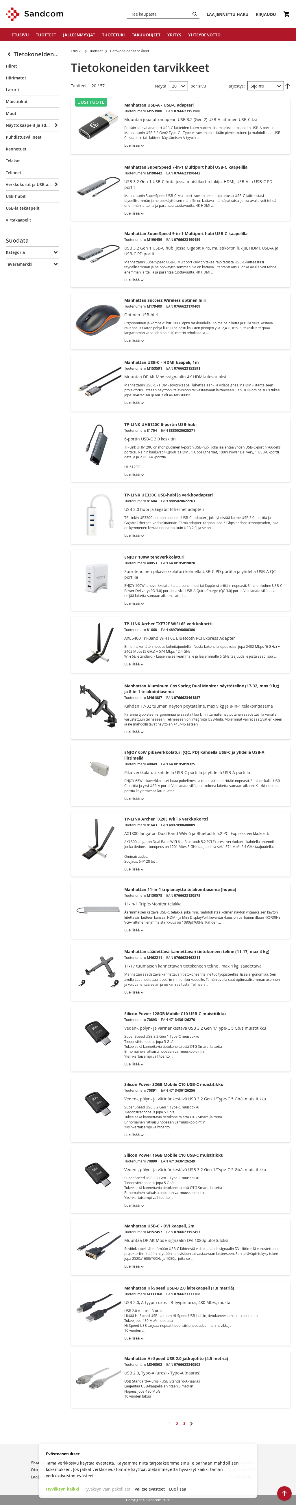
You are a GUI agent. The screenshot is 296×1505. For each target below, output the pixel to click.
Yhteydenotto (204, 35)
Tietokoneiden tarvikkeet (36, 54)
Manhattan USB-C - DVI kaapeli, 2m (159, 1226)
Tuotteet (46, 35)
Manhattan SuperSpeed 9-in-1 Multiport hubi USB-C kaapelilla (185, 233)
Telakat (13, 160)
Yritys (174, 35)
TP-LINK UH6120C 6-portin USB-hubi (160, 424)
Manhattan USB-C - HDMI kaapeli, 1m (161, 362)
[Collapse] (10, 54)
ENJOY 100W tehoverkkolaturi (154, 557)
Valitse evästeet (150, 1489)
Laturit (12, 89)
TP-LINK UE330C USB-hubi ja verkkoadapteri (168, 495)
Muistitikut (17, 101)
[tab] (32, 242)
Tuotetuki (113, 35)
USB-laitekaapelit (23, 208)
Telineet (13, 172)
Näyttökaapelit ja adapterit (28, 125)
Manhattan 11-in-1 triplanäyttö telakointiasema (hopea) (180, 889)
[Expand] (55, 125)
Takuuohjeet (146, 35)
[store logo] (35, 14)
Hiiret (11, 66)
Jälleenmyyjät (79, 35)
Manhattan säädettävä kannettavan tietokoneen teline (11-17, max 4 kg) (196, 951)
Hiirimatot (16, 78)
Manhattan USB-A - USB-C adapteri (159, 105)
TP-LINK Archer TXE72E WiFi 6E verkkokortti (168, 623)
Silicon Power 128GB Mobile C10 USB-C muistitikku (175, 1013)
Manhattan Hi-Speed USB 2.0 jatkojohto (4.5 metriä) (176, 1358)
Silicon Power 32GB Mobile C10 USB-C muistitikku (173, 1084)
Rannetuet (16, 149)
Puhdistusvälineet (24, 137)
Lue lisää (177, 1489)
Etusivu (20, 35)
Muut (11, 113)
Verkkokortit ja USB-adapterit (28, 184)
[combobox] (163, 14)
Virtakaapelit (18, 220)
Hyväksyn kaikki (62, 1489)
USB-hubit (16, 196)
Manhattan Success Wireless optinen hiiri (165, 300)
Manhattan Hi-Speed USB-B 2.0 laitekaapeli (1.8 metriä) (179, 1288)
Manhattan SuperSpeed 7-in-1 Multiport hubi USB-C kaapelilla (185, 167)
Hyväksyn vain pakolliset (107, 1489)
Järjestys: (236, 86)
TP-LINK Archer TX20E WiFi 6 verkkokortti (166, 819)
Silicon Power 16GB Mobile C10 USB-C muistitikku (173, 1155)
